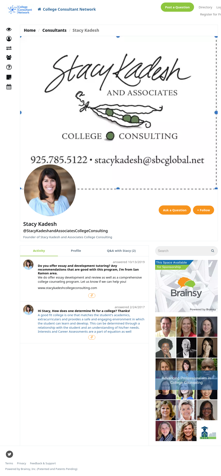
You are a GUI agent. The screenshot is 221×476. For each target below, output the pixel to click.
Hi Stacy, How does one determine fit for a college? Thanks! (84, 311)
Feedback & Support (43, 463)
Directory (205, 7)
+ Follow (203, 210)
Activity (39, 250)
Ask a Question (175, 210)
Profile (76, 250)
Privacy (21, 463)
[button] (9, 38)
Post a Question (177, 7)
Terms (9, 463)
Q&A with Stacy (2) (121, 250)
